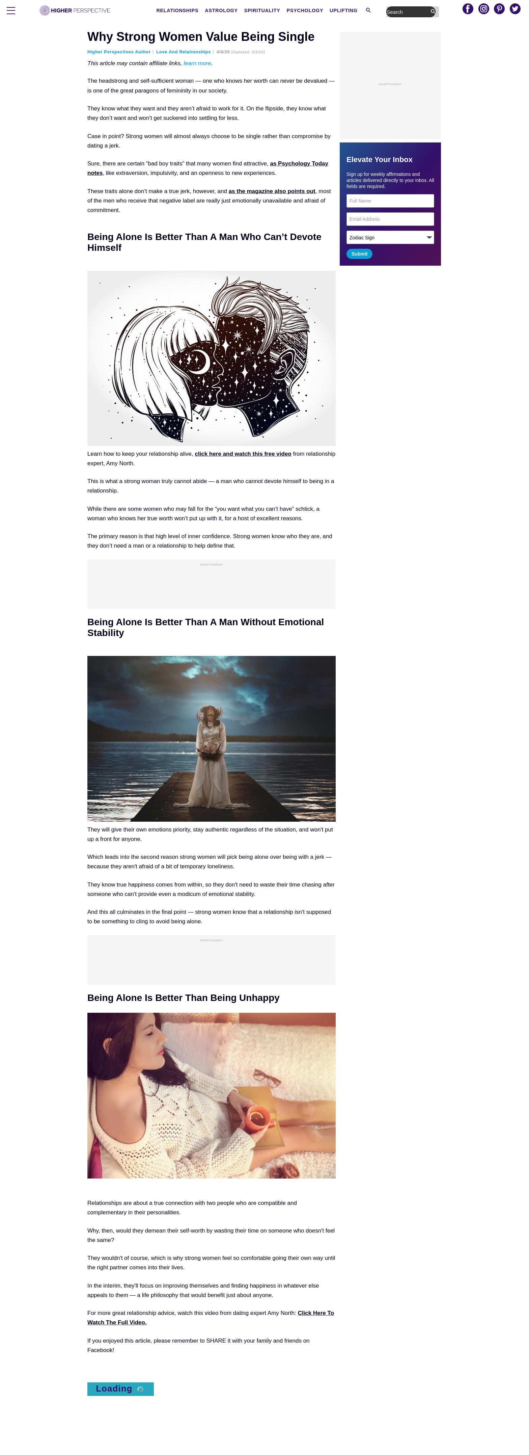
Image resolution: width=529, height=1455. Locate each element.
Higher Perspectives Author (119, 51)
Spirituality (314, 11)
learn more (197, 63)
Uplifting (394, 11)
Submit (359, 254)
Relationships (232, 11)
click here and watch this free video (243, 454)
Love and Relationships (183, 51)
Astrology (275, 11)
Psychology (356, 11)
